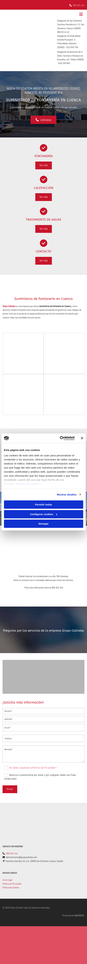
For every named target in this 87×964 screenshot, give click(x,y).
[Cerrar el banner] (82, 438)
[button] (43, 120)
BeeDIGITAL (79, 915)
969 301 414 (78, 5)
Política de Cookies (11, 887)
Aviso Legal (7, 879)
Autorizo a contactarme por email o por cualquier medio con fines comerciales (40, 776)
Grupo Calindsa (9, 306)
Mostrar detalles (67, 494)
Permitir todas (43, 504)
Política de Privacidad (12, 883)
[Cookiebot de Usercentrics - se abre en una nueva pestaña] (59, 438)
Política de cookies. (28, 483)
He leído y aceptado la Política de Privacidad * (33, 767)
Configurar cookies (43, 514)
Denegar (43, 523)
